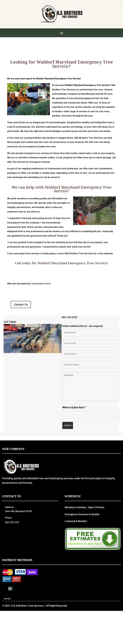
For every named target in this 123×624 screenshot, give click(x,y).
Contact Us (21, 327)
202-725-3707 (70, 340)
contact (60, 276)
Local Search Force (41, 307)
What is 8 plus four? (74, 430)
